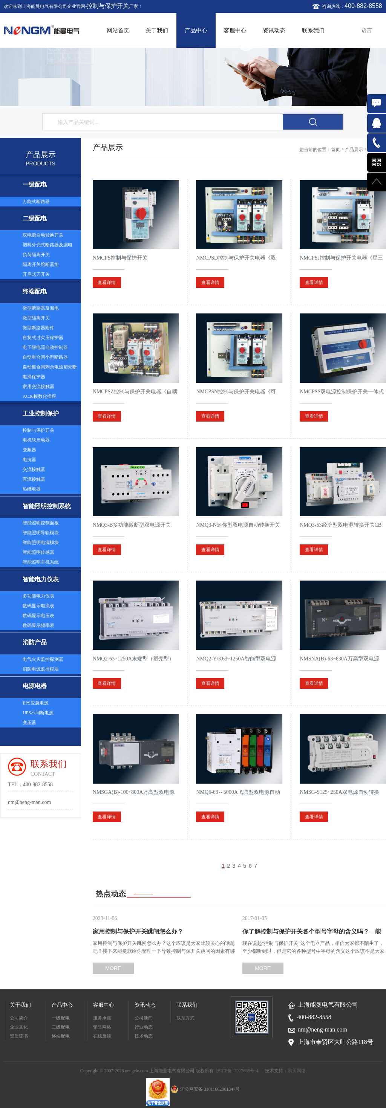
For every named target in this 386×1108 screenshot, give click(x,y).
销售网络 (102, 1027)
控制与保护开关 (108, 6)
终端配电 (35, 291)
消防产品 (35, 642)
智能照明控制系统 (47, 506)
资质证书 (19, 1036)
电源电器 (35, 686)
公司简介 (19, 1018)
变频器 (29, 449)
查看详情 (107, 282)
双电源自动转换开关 (43, 235)
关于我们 (157, 31)
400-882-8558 (363, 6)
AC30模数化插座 (39, 396)
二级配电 (35, 218)
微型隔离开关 (36, 318)
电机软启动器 (36, 440)
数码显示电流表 (38, 605)
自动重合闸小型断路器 (45, 357)
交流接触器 (34, 469)
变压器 (29, 722)
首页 (335, 149)
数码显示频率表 (38, 625)
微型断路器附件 (38, 327)
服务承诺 (102, 1018)
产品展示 (354, 149)
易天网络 (297, 1070)
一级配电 (35, 184)
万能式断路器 (36, 201)
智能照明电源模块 (41, 542)
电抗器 (29, 459)
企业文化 (19, 1027)
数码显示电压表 (38, 615)
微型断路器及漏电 (41, 308)
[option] (193, 77)
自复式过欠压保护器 (43, 337)
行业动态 (144, 1027)
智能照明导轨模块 (41, 532)
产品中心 (196, 31)
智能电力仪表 (41, 579)
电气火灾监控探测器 (43, 659)
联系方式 (185, 1018)
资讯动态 (274, 31)
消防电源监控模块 (41, 669)
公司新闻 (144, 1018)
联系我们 (313, 31)
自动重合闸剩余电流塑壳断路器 (50, 368)
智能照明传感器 (38, 552)
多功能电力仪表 (38, 596)
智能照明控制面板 (41, 523)
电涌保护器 (34, 376)
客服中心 (235, 31)
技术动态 (144, 1036)
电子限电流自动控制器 (45, 347)
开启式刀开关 (36, 274)
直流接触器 (34, 479)
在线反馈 (102, 1036)
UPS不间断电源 (38, 712)
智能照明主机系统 (41, 562)
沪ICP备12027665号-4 (237, 1070)
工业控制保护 (41, 413)
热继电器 (32, 489)
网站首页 (118, 31)
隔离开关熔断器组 (41, 264)
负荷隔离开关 (36, 254)
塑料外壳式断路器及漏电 (47, 245)
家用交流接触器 (38, 386)
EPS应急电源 (36, 703)
